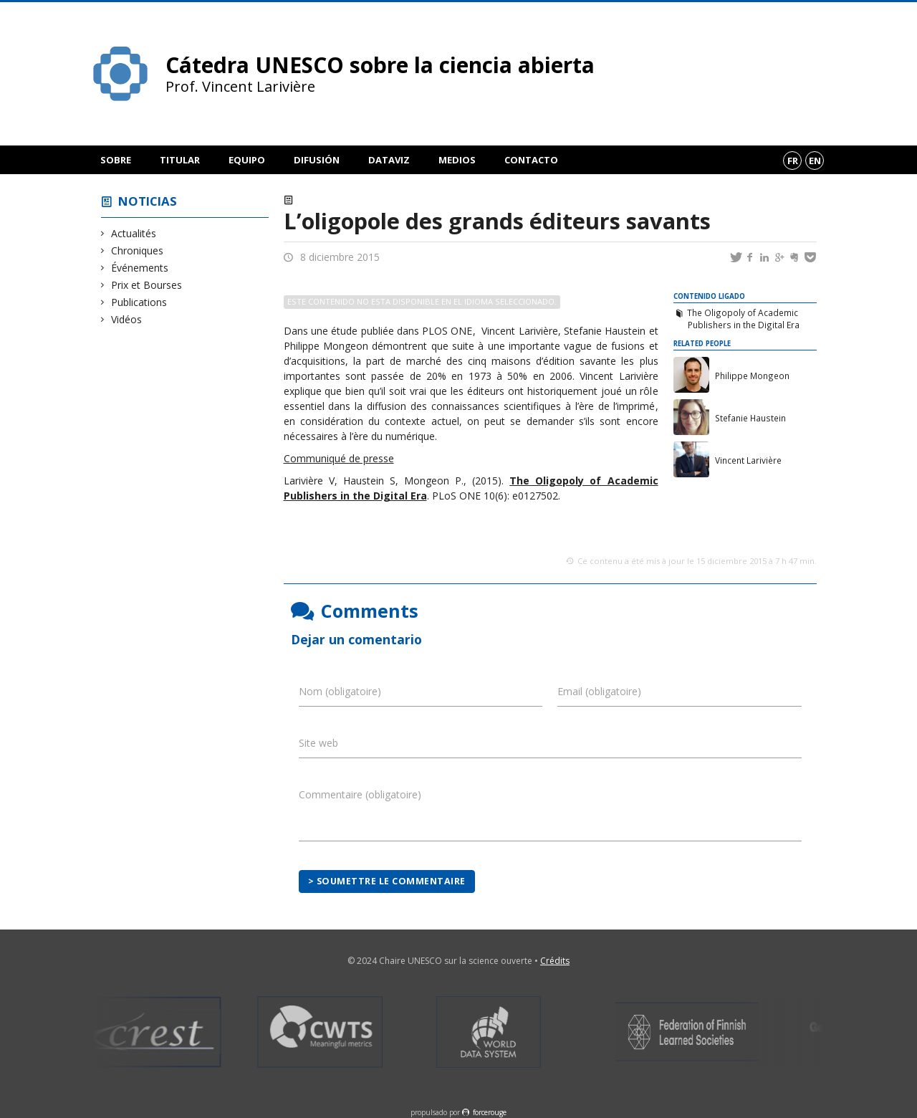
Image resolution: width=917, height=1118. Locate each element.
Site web (318, 743)
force (489, 1112)
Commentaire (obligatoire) (360, 794)
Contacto (531, 159)
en (815, 160)
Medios (457, 159)
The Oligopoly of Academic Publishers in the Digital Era (743, 319)
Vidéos (127, 319)
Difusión (317, 159)
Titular (180, 159)
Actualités (134, 233)
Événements (140, 267)
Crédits (555, 961)
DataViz (389, 159)
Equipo (247, 159)
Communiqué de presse (339, 458)
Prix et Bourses (147, 285)
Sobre (115, 159)
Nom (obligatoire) (340, 691)
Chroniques (137, 250)
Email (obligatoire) (599, 691)
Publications (139, 302)
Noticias (147, 201)
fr (792, 160)
